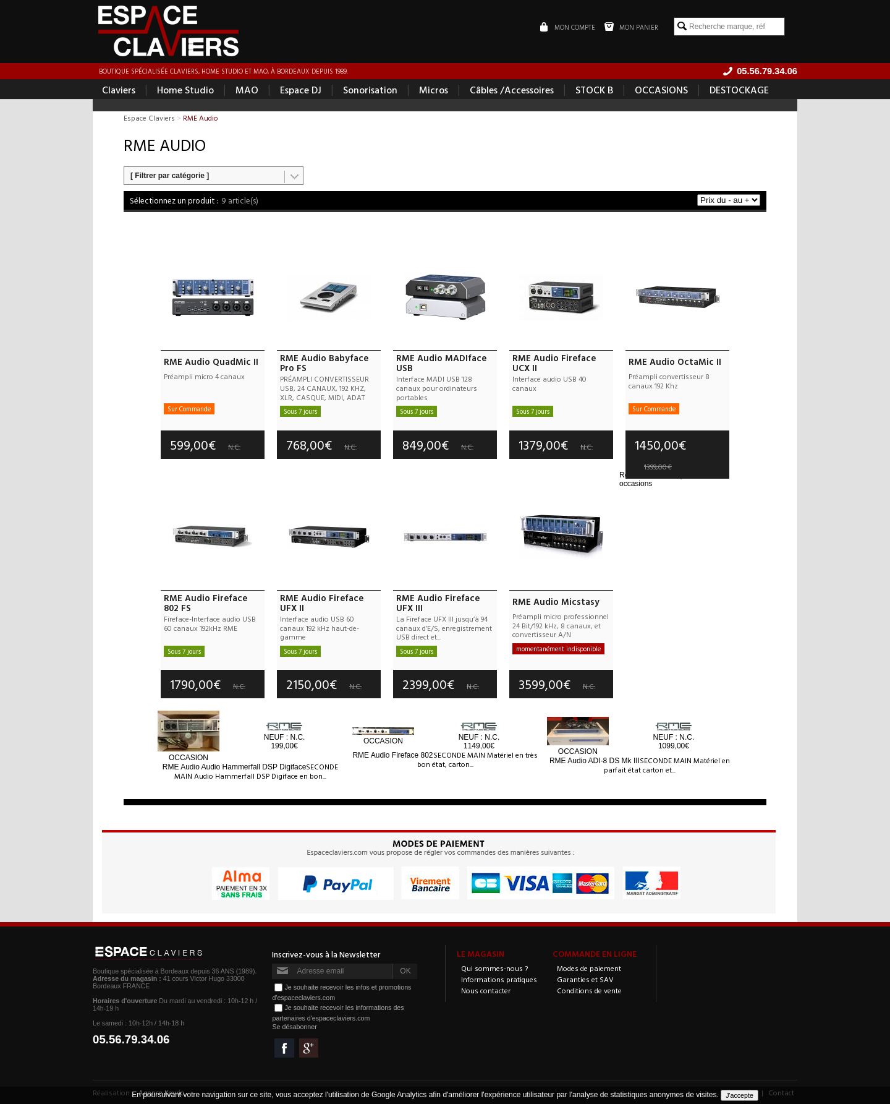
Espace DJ (300, 90)
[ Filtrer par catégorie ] (169, 176)
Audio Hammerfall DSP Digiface (235, 767)
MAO (246, 90)
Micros (433, 90)
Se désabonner (294, 1026)
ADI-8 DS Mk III (594, 760)
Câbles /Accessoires (512, 90)
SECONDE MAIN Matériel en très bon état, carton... (477, 760)
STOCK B (594, 90)
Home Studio (185, 90)
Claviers (118, 90)
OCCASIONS (661, 90)
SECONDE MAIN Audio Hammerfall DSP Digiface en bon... (256, 771)
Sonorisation (370, 90)
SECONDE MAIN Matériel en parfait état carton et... (667, 765)
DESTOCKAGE (739, 90)
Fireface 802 (392, 755)
